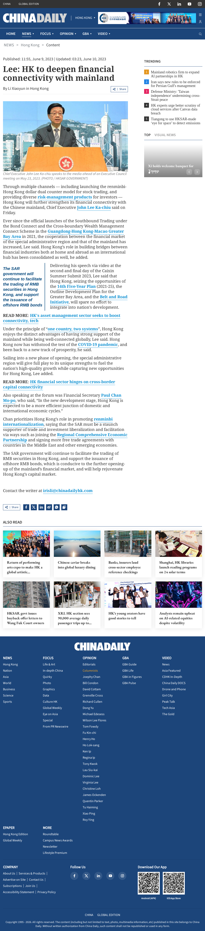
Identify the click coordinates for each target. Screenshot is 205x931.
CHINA (7, 4)
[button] (149, 173)
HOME (11, 33)
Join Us (30, 885)
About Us (9, 873)
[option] (173, 160)
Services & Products (32, 873)
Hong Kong (30, 45)
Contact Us (36, 879)
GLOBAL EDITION (29, 4)
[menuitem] (83, 18)
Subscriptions (12, 885)
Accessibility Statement (18, 892)
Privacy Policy (46, 892)
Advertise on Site (14, 879)
